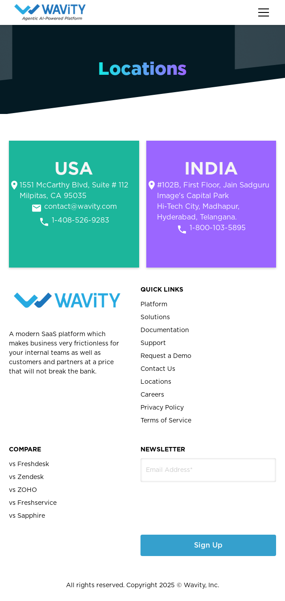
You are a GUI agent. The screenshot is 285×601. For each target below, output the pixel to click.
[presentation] (187, 501)
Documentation (164, 330)
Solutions (155, 317)
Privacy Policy (162, 408)
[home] (50, 12)
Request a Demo (165, 356)
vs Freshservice (33, 503)
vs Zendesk (26, 477)
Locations (155, 382)
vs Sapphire (27, 516)
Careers (152, 395)
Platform (153, 304)
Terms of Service (165, 421)
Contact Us (157, 369)
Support (153, 343)
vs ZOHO (23, 490)
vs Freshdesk (29, 464)
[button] (262, 12)
